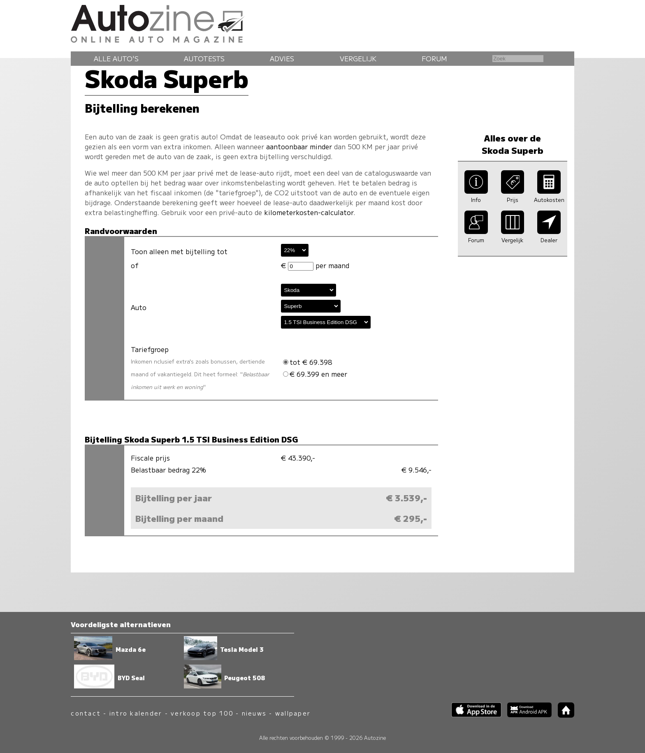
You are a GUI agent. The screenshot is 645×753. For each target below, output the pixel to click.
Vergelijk (358, 58)
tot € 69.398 (307, 362)
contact (86, 713)
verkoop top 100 (202, 713)
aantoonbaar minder (299, 146)
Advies (282, 58)
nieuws (254, 713)
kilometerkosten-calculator (308, 212)
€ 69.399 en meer (315, 374)
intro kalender (135, 713)
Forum (434, 58)
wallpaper (293, 713)
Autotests (204, 58)
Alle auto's (116, 58)
